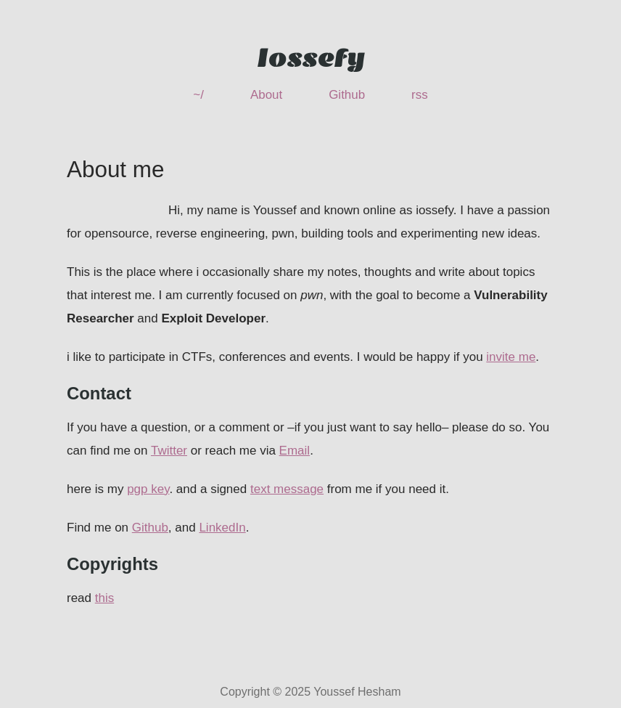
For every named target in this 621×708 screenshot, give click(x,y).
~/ (198, 95)
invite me (510, 357)
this (104, 598)
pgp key (148, 489)
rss (419, 95)
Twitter (169, 450)
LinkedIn (222, 527)
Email (294, 450)
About (266, 95)
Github (347, 95)
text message (287, 489)
